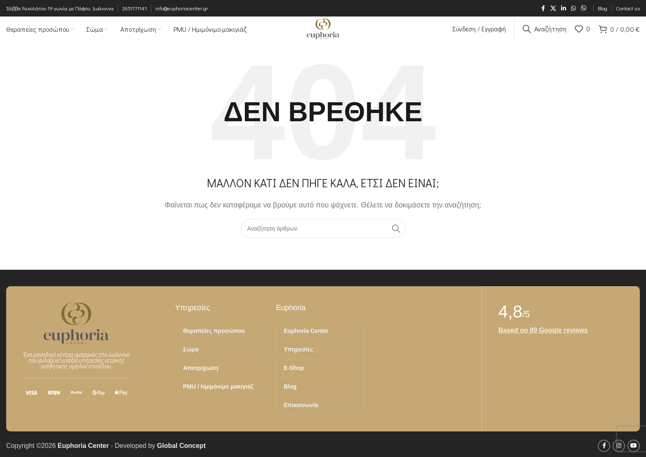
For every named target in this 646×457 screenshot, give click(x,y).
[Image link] (76, 335)
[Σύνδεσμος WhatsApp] (573, 8)
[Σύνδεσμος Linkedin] (563, 8)
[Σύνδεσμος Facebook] (543, 8)
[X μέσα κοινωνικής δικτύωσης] (553, 8)
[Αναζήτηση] (545, 35)
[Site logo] (323, 34)
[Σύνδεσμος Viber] (583, 8)
